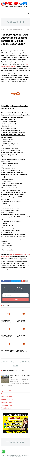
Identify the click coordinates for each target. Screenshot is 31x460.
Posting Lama (25, 361)
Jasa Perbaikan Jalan (7, 399)
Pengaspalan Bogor (6, 405)
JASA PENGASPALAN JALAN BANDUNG (21, 321)
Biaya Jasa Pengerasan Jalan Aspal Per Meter (7, 351)
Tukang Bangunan (6, 408)
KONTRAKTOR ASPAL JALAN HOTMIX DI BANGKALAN (7, 337)
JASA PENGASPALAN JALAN (21, 336)
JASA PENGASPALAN (11, 29)
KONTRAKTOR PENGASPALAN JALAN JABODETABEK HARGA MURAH (22, 352)
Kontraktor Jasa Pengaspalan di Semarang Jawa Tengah (7, 322)
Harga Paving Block (6, 396)
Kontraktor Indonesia (7, 402)
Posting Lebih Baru (7, 361)
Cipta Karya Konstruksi (7, 394)
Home (2, 29)
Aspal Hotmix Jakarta (7, 391)
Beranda (15, 365)
